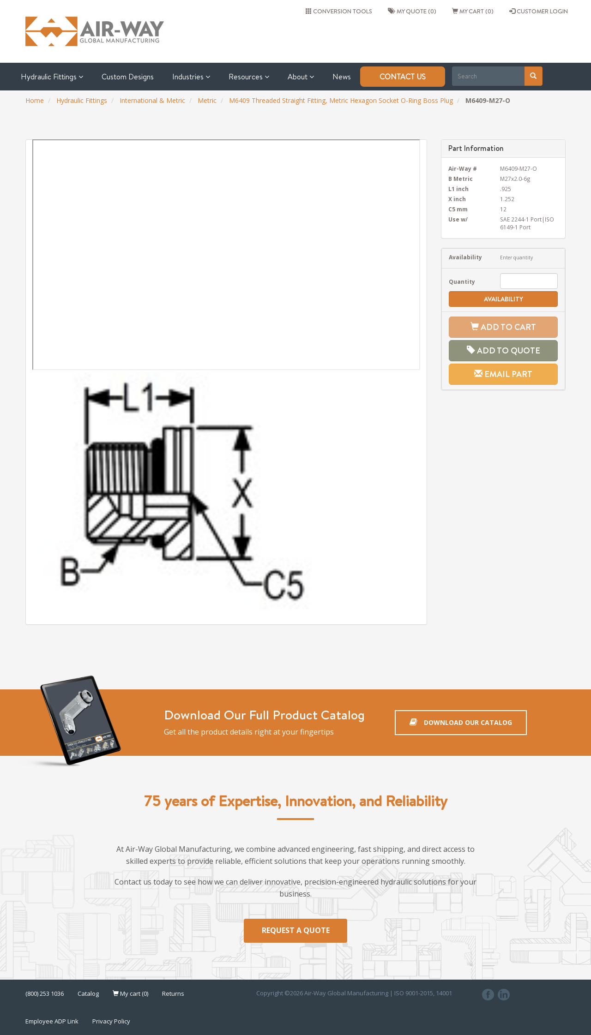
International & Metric (152, 100)
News (341, 77)
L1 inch (458, 188)
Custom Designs (128, 77)
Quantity (462, 281)
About (301, 77)
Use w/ (458, 219)
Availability (465, 257)
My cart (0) (473, 11)
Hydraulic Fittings (52, 77)
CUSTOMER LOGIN (538, 11)
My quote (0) (412, 11)
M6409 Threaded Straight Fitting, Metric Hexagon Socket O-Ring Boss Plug (341, 100)
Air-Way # (462, 168)
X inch (457, 199)
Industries (191, 77)
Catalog (88, 993)
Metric (207, 100)
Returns (173, 993)
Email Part (503, 374)
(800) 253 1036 (44, 993)
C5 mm (458, 209)
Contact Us (403, 77)
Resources (249, 77)
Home (34, 100)
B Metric (460, 178)
